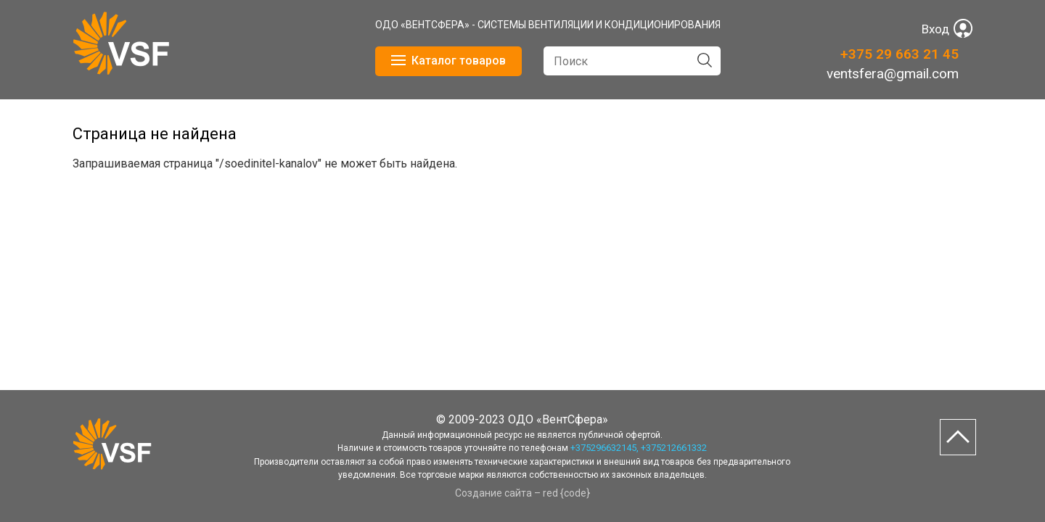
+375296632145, (604, 447)
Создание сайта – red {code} (522, 493)
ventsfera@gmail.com (893, 73)
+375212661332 (674, 447)
